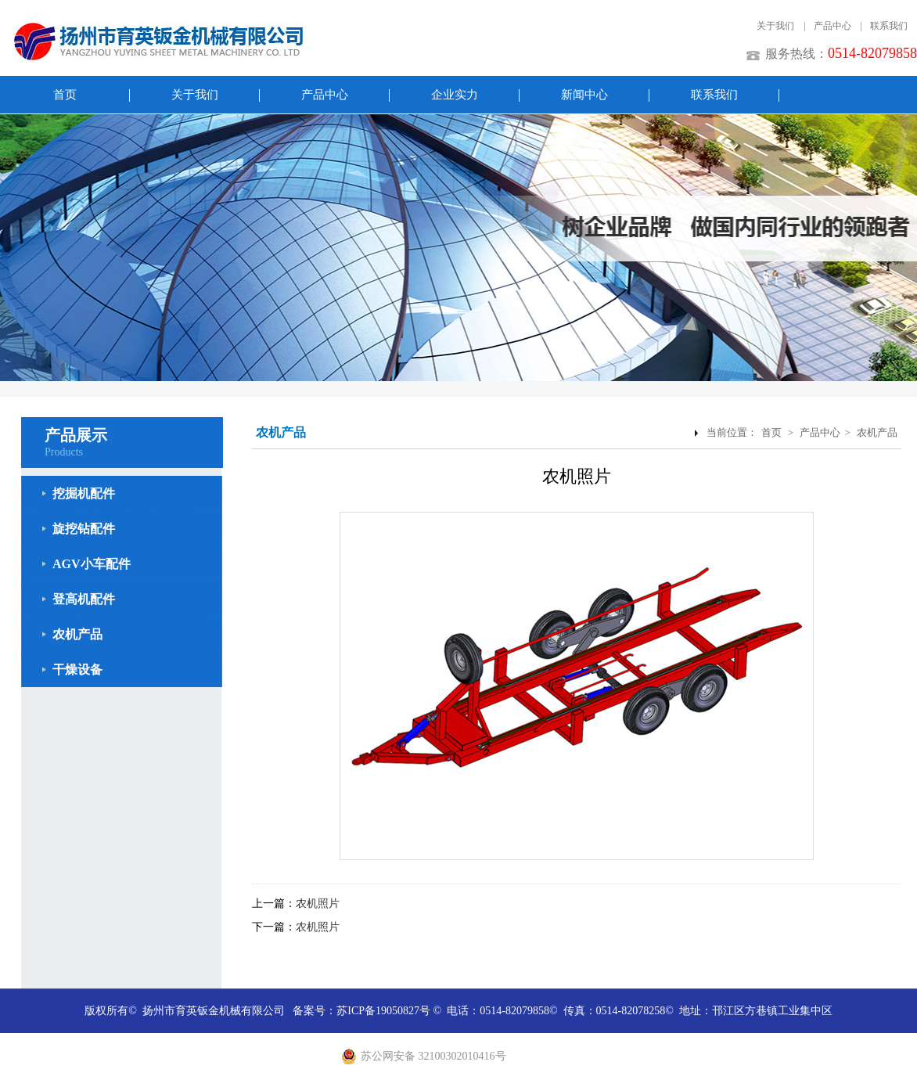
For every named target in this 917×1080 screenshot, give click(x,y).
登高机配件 (83, 599)
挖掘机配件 (83, 493)
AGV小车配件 (91, 564)
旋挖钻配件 (83, 528)
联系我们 (889, 25)
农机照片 (318, 903)
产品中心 (832, 25)
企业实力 (454, 94)
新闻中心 (584, 94)
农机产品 (77, 634)
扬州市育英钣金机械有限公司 (213, 1011)
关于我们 (775, 25)
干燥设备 (77, 669)
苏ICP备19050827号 (383, 1011)
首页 (65, 94)
